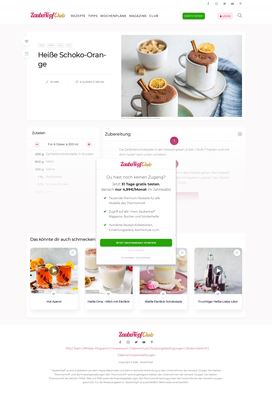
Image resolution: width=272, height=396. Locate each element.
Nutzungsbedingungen (167, 348)
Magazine (138, 16)
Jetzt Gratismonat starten (136, 242)
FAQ (68, 348)
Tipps (93, 16)
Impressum (120, 348)
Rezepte (78, 16)
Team (77, 348)
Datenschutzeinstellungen (136, 355)
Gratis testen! (193, 16)
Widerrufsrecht (196, 348)
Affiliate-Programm (96, 348)
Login (225, 16)
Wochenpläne (113, 16)
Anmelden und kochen (136, 257)
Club (153, 16)
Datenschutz (139, 348)
